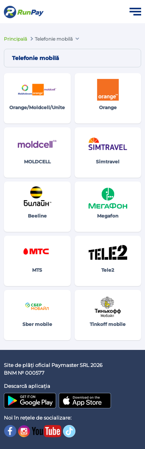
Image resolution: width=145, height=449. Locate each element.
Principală (15, 39)
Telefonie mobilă (54, 39)
